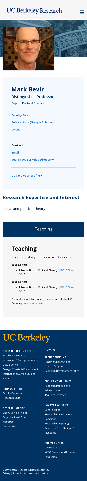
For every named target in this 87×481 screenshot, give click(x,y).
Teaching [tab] (44, 229)
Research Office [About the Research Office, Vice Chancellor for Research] (14, 408)
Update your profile (26, 175)
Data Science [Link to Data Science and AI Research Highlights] (10, 364)
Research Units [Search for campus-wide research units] (11, 397)
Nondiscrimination (38, 473)
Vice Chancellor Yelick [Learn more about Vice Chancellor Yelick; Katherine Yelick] (15, 412)
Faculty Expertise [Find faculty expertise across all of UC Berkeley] (12, 393)
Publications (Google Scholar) (32, 122)
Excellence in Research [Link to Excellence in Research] (16, 355)
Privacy (6, 473)
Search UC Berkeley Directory (32, 159)
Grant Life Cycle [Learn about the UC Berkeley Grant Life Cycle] (54, 366)
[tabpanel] (43, 276)
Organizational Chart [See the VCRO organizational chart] (15, 417)
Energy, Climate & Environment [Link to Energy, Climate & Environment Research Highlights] (20, 369)
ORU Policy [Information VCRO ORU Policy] (51, 447)
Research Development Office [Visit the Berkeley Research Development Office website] (62, 371)
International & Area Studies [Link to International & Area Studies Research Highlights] (19, 373)
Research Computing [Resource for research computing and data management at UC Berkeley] (57, 423)
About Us (8, 421)
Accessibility (19, 473)
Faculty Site (19, 115)
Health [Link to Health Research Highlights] (6, 378)
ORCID (15, 129)
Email (15, 152)
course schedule (33, 303)
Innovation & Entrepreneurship (21, 360)
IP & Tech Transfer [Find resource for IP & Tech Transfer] (55, 395)
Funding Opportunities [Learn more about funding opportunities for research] (57, 361)
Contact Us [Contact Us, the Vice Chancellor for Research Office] (9, 426)
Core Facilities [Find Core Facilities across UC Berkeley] (52, 409)
